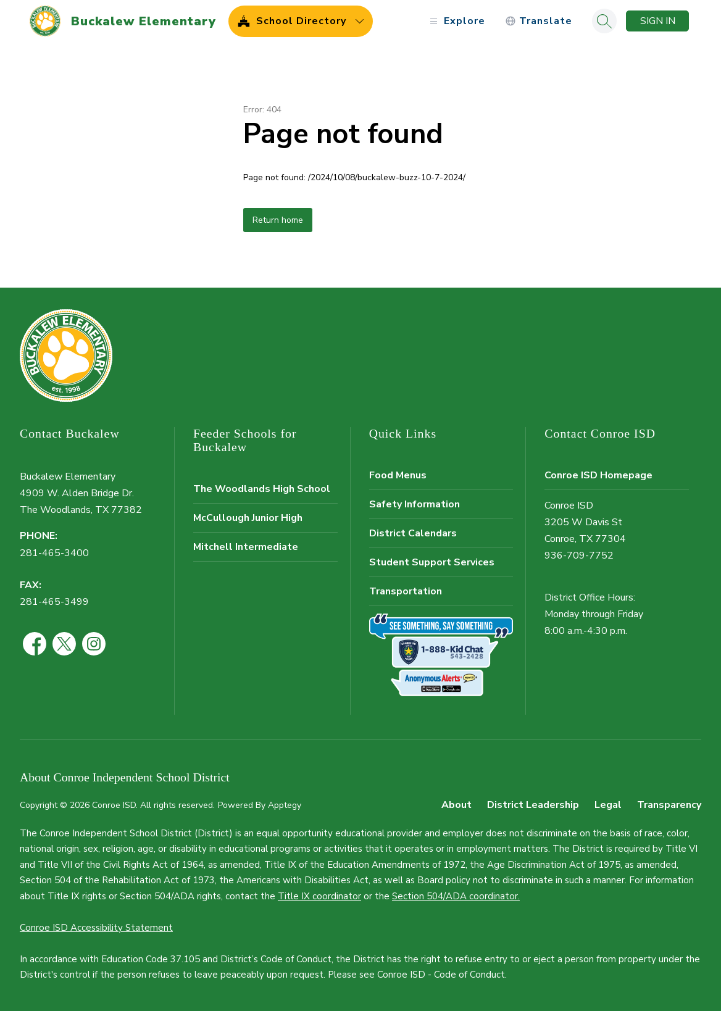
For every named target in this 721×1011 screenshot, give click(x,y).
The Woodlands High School (261, 489)
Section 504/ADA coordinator (455, 896)
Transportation (405, 591)
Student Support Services (431, 562)
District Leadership (533, 805)
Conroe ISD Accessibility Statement (96, 928)
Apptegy (284, 805)
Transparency (669, 805)
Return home (277, 220)
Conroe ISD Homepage (598, 475)
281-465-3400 (54, 553)
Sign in (657, 21)
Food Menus (398, 475)
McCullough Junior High (247, 518)
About (456, 805)
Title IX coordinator (319, 896)
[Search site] (604, 21)
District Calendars (413, 533)
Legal (608, 805)
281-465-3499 (54, 602)
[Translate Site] (538, 21)
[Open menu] (456, 21)
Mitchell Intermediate (245, 547)
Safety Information (414, 504)
